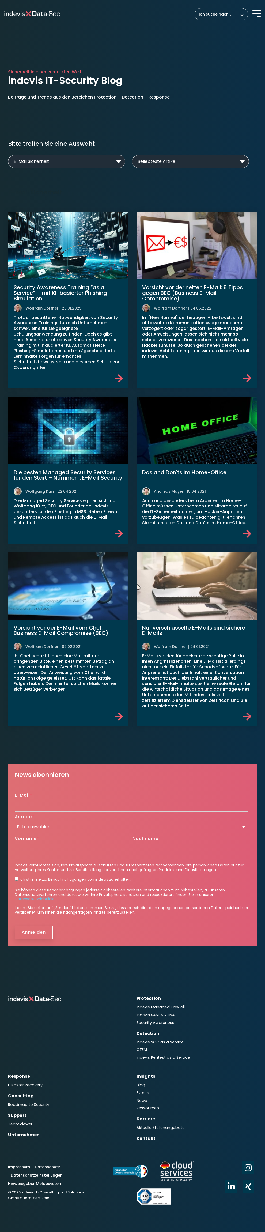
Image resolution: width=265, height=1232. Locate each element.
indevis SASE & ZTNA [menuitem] (156, 1015)
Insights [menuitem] (146, 1076)
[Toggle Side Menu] (256, 13)
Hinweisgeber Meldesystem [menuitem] (35, 1183)
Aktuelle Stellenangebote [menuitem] (161, 1127)
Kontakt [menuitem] (146, 1138)
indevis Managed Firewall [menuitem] (161, 1007)
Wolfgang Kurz (39, 491)
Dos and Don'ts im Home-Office (184, 472)
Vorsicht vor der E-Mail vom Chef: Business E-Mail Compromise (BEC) (61, 630)
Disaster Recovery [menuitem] (25, 1085)
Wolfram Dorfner (42, 308)
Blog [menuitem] (141, 1085)
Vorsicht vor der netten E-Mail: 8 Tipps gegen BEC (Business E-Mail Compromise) (192, 293)
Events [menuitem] (143, 1092)
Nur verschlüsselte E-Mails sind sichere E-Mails (193, 630)
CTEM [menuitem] (142, 1049)
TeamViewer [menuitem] (20, 1124)
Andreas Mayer (169, 491)
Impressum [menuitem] (19, 1167)
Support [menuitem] (17, 1115)
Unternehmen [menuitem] (24, 1135)
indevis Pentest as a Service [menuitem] (163, 1057)
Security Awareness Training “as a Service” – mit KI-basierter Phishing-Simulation (62, 293)
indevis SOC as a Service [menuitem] (160, 1042)
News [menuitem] (142, 1100)
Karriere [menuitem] (146, 1119)
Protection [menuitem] (149, 998)
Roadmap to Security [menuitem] (28, 1104)
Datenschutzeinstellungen (37, 1175)
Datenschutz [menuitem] (47, 1167)
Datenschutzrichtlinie (35, 899)
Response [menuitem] (19, 1076)
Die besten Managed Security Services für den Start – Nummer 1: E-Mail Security (68, 475)
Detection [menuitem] (148, 1033)
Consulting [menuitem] (21, 1096)
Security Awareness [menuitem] (155, 1022)
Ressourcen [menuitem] (148, 1108)
